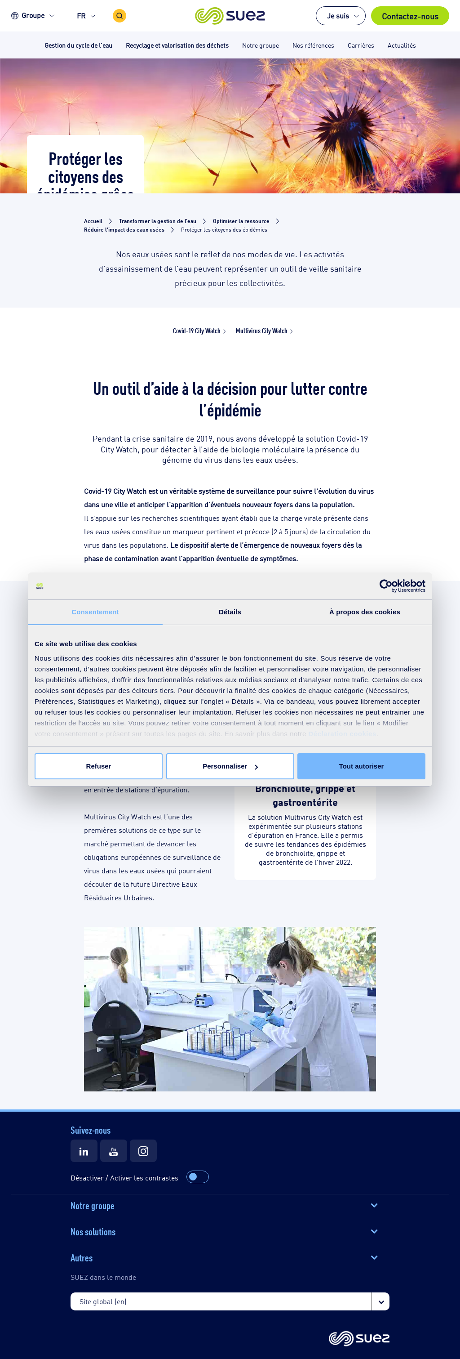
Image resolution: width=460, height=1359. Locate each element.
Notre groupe (93, 1204)
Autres (82, 1257)
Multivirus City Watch (262, 330)
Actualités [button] (402, 44)
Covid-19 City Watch (197, 330)
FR (81, 15)
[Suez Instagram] (143, 1151)
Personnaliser (230, 766)
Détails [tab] (230, 612)
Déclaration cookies (342, 734)
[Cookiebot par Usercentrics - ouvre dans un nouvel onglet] (386, 586)
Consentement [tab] (95, 612)
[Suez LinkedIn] (84, 1151)
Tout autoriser (361, 766)
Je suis (338, 15)
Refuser (98, 766)
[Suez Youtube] (113, 1151)
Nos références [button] (313, 44)
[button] (230, 16)
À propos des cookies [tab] (364, 612)
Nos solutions (93, 1231)
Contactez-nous (410, 16)
